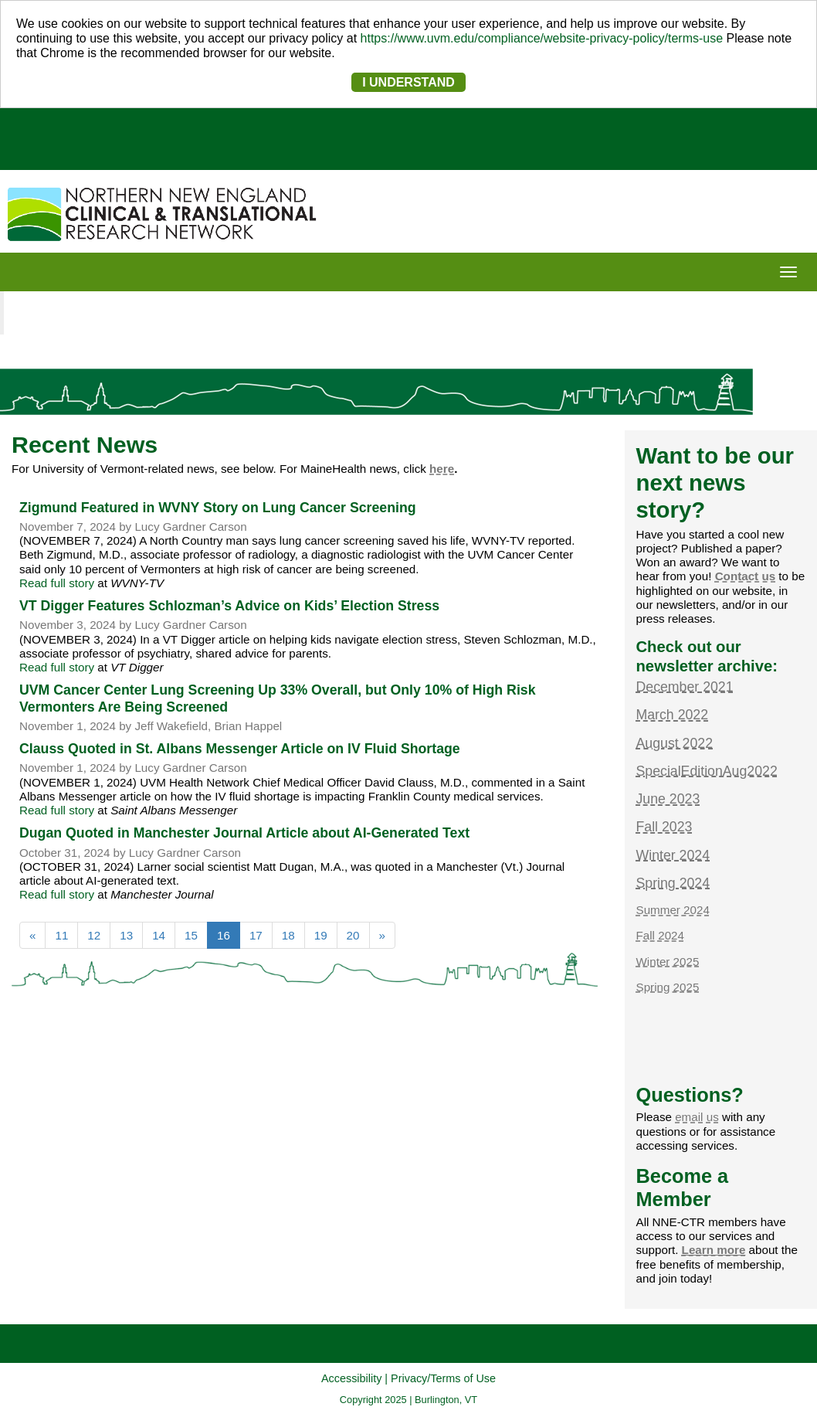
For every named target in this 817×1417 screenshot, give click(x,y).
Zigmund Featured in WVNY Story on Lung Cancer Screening (217, 507)
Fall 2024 (660, 935)
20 (353, 935)
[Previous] (32, 936)
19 (320, 935)
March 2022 (672, 714)
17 (256, 935)
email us (697, 1116)
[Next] (382, 936)
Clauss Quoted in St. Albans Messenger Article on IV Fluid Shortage (239, 748)
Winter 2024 (673, 855)
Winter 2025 (668, 961)
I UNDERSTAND (408, 82)
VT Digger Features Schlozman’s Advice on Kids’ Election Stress (229, 605)
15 (191, 935)
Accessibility (351, 1378)
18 (288, 935)
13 (126, 935)
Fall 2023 (664, 826)
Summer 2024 (673, 909)
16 (228, 934)
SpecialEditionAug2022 (707, 771)
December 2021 (685, 687)
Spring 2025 (668, 987)
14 (158, 935)
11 (61, 935)
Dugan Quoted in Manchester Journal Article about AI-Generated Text (244, 833)
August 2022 (675, 743)
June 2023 (668, 799)
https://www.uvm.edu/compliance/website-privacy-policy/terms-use (542, 38)
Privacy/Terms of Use (443, 1378)
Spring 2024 (673, 883)
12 (93, 935)
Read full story (56, 583)
